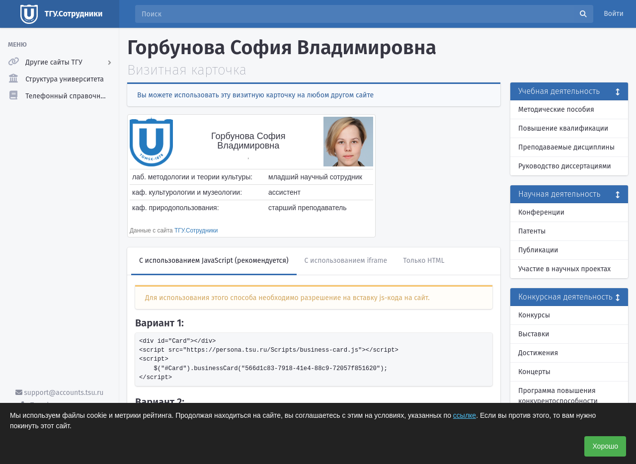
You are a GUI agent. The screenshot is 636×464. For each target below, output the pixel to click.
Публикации (538, 250)
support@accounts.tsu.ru (59, 392)
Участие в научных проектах (564, 269)
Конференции (541, 212)
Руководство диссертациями (564, 166)
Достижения (538, 353)
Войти (614, 13)
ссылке (464, 415)
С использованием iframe (346, 260)
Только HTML (423, 260)
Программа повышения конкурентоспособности (558, 396)
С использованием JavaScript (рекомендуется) (214, 260)
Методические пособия (556, 109)
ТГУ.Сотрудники (196, 230)
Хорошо (605, 446)
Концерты (534, 372)
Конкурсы (534, 315)
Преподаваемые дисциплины (566, 147)
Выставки (533, 334)
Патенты (532, 231)
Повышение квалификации (563, 128)
